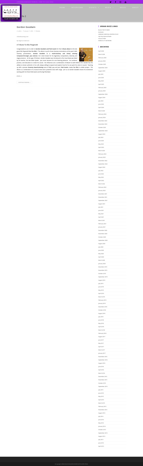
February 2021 (102, 224)
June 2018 (101, 320)
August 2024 (101, 97)
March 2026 (101, 54)
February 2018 (102, 333)
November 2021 (102, 197)
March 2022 (101, 184)
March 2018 (101, 330)
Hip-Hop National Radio (104, 36)
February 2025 (102, 87)
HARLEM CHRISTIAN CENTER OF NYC (108, 34)
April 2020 (101, 257)
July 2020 (100, 247)
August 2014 (101, 413)
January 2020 (102, 263)
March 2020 (101, 260)
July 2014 (100, 416)
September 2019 (102, 277)
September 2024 (102, 94)
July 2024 (100, 101)
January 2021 (102, 227)
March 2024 (101, 111)
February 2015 (102, 406)
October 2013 (102, 429)
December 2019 (102, 267)
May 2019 (101, 290)
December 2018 (102, 307)
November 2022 (102, 160)
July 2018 (100, 317)
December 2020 (102, 230)
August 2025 (101, 71)
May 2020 (101, 253)
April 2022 (101, 180)
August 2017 (101, 336)
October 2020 (102, 237)
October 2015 (102, 383)
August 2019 (101, 280)
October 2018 (102, 310)
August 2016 (101, 363)
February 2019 (102, 300)
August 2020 (101, 243)
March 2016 (101, 373)
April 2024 (101, 107)
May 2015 (101, 396)
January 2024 (102, 117)
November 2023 (102, 124)
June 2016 (101, 366)
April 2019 (101, 293)
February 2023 (102, 154)
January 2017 (102, 353)
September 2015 (102, 386)
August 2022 (101, 167)
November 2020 (102, 233)
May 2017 (101, 343)
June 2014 (101, 419)
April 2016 (101, 370)
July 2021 (100, 207)
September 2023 (102, 131)
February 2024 (102, 114)
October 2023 (102, 127)
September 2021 (102, 200)
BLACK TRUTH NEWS (104, 30)
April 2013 (101, 446)
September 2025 (102, 67)
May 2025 (101, 81)
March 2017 (101, 350)
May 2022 (101, 177)
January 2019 (102, 303)
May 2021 (101, 214)
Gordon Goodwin (26, 26)
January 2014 (102, 426)
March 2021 (101, 220)
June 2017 (101, 340)
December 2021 (102, 194)
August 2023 (101, 134)
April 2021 (101, 217)
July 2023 (100, 137)
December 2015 (102, 376)
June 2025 (101, 77)
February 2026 (102, 58)
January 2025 (102, 91)
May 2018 (101, 323)
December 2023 (102, 121)
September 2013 (102, 433)
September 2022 (102, 164)
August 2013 (101, 436)
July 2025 (100, 74)
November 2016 (102, 356)
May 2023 (101, 144)
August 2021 (101, 204)
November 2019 (102, 270)
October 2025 (102, 64)
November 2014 (102, 410)
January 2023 (102, 157)
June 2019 (101, 287)
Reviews (38, 31)
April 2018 (101, 326)
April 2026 (101, 51)
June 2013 (101, 443)
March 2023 (101, 150)
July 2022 (100, 170)
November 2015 (102, 380)
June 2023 (101, 140)
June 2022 (101, 174)
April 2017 (101, 346)
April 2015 (101, 400)
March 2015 (101, 403)
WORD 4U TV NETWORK (104, 40)
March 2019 (101, 297)
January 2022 (102, 190)
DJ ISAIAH (101, 32)
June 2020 (101, 250)
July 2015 (100, 390)
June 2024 (101, 104)
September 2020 (102, 240)
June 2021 (101, 210)
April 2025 (101, 84)
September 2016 (102, 360)
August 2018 (101, 313)
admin (20, 31)
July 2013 (100, 439)
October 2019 (102, 273)
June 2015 (101, 393)
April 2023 (101, 147)
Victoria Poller (102, 38)
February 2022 (102, 187)
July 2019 (100, 283)
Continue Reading (24, 82)
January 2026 (102, 61)
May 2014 (101, 423)
